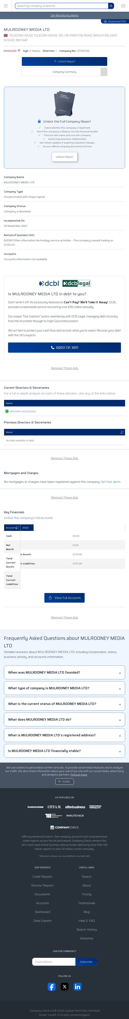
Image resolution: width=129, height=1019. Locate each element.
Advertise (86, 917)
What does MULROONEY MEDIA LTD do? (39, 699)
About (86, 865)
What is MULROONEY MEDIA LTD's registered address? (52, 714)
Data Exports (42, 900)
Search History (86, 909)
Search (86, 856)
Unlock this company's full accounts (28, 517)
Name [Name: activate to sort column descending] (9, 432)
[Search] (111, 6)
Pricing (86, 873)
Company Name (14, 177)
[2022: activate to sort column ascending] (109, 527)
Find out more (78, 754)
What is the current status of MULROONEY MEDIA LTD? (52, 683)
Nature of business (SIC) (19, 235)
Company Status (15, 206)
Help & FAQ (87, 900)
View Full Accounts (64, 577)
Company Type (13, 191)
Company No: (74, 51)
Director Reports (42, 865)
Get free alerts (111, 481)
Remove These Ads (64, 368)
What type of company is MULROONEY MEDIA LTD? (48, 667)
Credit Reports (42, 856)
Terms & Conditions (41, 1004)
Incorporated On (14, 220)
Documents (42, 873)
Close (66, 761)
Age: (31, 51)
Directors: (50, 51)
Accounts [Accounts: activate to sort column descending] (11, 527)
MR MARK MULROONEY (19, 411)
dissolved (12, 51)
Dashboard (42, 891)
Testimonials (86, 882)
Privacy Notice (68, 1004)
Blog (86, 891)
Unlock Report (64, 61)
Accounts (10, 254)
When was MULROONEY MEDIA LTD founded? (44, 652)
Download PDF (115, 21)
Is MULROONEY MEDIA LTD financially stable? (44, 730)
